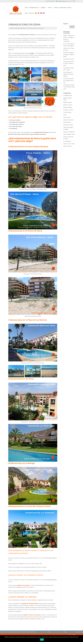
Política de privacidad (58, 632)
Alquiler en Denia (67, 105)
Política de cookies (42, 632)
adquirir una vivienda (23, 585)
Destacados (63, 7)
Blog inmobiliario (22, 28)
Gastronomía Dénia (68, 120)
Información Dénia (68, 125)
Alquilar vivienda (14, 28)
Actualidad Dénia (67, 95)
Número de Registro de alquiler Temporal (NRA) (68, 54)
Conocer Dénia (29, 28)
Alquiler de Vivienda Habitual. (30, 603)
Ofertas (56, 7)
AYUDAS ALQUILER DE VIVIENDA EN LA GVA (68, 80)
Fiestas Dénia (66, 117)
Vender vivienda (67, 146)
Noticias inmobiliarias (68, 132)
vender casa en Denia (39, 28)
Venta (49, 7)
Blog (26, 13)
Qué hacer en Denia (68, 59)
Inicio (26, 7)
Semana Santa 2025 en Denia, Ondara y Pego (68, 63)
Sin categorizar (67, 141)
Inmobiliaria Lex (33, 7)
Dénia (69, 7)
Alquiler (43, 7)
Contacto (31, 13)
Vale (42, 639)
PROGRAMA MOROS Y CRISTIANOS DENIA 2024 (69, 87)
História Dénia (67, 122)
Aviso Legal (72, 632)
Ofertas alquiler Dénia (69, 134)
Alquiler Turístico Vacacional (31, 615)
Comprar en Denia (68, 110)
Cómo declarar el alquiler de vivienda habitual (68, 74)
